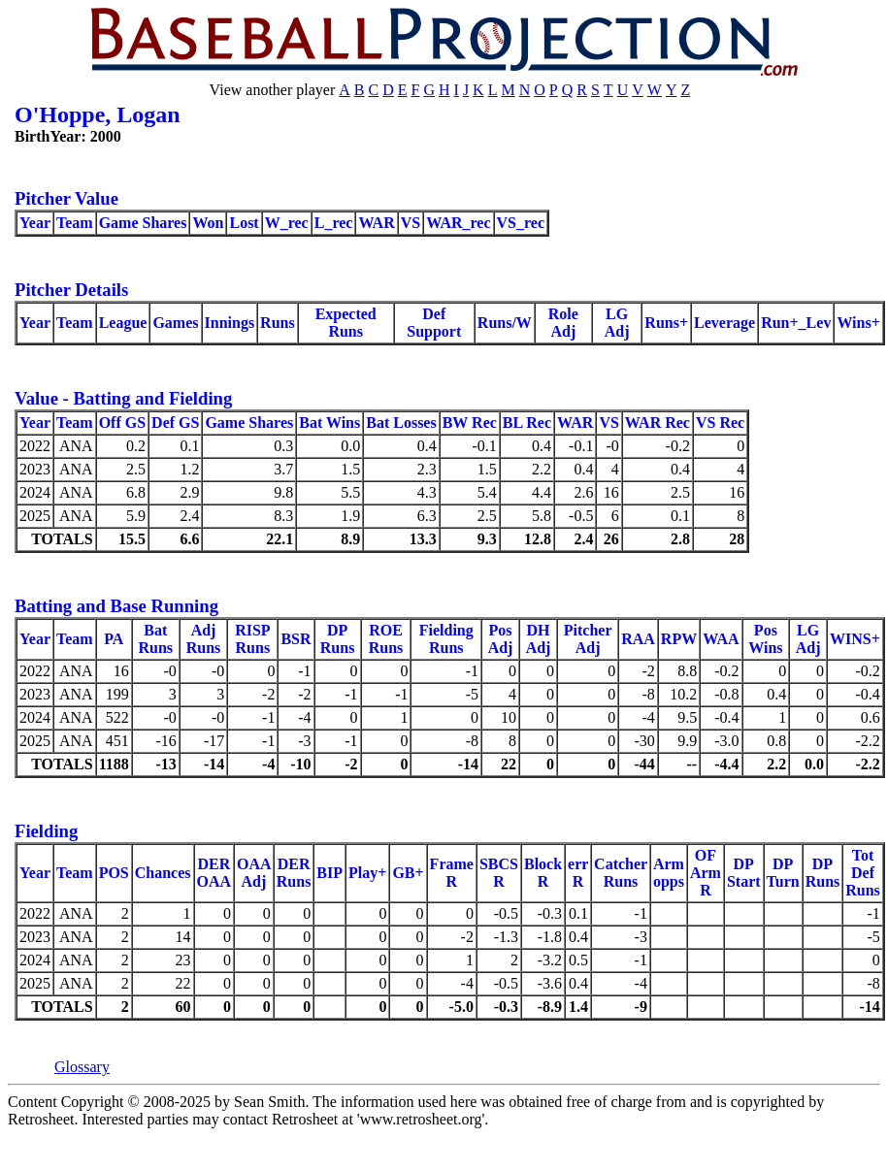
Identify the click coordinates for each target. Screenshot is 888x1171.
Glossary (82, 1066)
